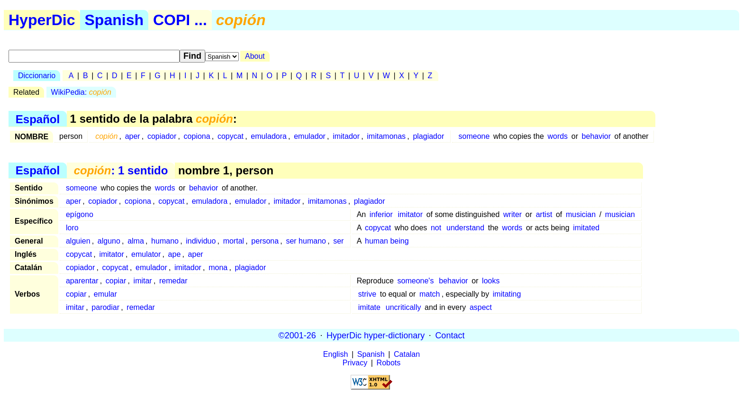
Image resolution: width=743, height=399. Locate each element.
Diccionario (36, 76)
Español (38, 118)
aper (132, 136)
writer (512, 214)
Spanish (114, 19)
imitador (346, 136)
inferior (381, 214)
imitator (410, 214)
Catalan (407, 354)
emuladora (269, 136)
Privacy (355, 363)
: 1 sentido (121, 170)
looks (490, 281)
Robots (389, 363)
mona (217, 267)
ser (338, 241)
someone (474, 136)
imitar (143, 281)
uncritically (403, 307)
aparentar (82, 281)
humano (165, 241)
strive (367, 294)
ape (174, 254)
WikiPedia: (81, 92)
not (436, 228)
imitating (507, 294)
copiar (116, 281)
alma (135, 241)
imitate (369, 307)
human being (387, 241)
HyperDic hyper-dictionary (375, 335)
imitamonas (386, 136)
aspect (481, 307)
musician (581, 214)
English (335, 354)
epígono (79, 214)
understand (465, 228)
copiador (161, 136)
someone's (416, 281)
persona (265, 241)
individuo (201, 241)
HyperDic (42, 19)
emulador (310, 136)
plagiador (428, 136)
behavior (596, 136)
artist (544, 214)
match (429, 294)
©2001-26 (297, 335)
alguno (109, 241)
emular (105, 294)
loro (72, 228)
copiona (197, 136)
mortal (233, 241)
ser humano (306, 241)
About (255, 56)
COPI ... (180, 19)
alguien (78, 241)
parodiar (105, 307)
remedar (173, 281)
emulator (146, 254)
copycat (230, 136)
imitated (586, 228)
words (557, 136)
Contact (449, 335)
